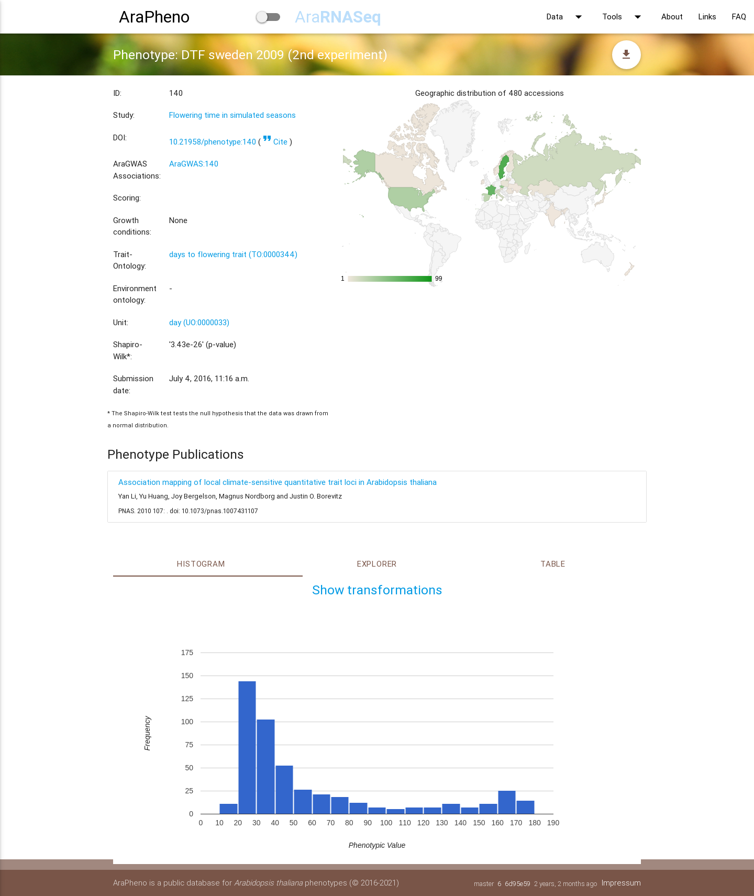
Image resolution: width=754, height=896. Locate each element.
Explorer (377, 564)
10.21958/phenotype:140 (212, 142)
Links (707, 16)
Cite (275, 142)
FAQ (739, 16)
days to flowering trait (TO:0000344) (233, 254)
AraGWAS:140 (193, 164)
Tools (624, 17)
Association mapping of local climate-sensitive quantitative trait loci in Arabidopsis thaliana (277, 482)
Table (553, 564)
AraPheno (154, 16)
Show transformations (377, 590)
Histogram (201, 564)
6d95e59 (517, 883)
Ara (338, 16)
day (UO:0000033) (199, 322)
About (672, 16)
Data (566, 17)
